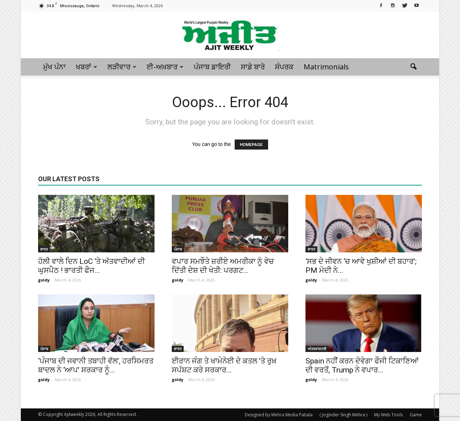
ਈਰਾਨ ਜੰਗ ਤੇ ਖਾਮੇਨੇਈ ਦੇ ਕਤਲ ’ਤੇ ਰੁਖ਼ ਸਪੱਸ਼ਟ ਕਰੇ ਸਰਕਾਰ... (224, 365)
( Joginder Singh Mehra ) (343, 415)
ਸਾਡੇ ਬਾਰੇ (253, 67)
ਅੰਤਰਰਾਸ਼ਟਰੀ (317, 348)
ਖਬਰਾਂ (86, 67)
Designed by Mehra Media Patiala (279, 415)
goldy (44, 280)
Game (416, 415)
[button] (413, 66)
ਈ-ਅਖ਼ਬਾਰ (165, 67)
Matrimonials (326, 67)
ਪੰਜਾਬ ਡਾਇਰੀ (212, 67)
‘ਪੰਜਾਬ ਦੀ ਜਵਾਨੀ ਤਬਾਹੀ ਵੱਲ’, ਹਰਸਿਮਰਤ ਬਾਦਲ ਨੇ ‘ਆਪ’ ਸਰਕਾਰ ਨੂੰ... (95, 365)
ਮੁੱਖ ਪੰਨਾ (54, 67)
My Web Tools (388, 415)
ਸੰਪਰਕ (284, 67)
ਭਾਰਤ (44, 249)
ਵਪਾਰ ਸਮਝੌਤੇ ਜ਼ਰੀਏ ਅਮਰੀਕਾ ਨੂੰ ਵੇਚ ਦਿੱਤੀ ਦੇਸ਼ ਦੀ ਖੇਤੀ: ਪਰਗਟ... (223, 266)
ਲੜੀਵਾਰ (121, 67)
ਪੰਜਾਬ (178, 249)
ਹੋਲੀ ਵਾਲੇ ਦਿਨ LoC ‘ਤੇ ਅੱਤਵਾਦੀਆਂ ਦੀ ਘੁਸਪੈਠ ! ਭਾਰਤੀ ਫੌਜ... (91, 266)
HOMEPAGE (251, 144)
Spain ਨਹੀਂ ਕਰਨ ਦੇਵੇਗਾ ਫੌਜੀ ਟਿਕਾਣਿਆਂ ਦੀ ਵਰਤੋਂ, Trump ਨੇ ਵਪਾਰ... (362, 365)
